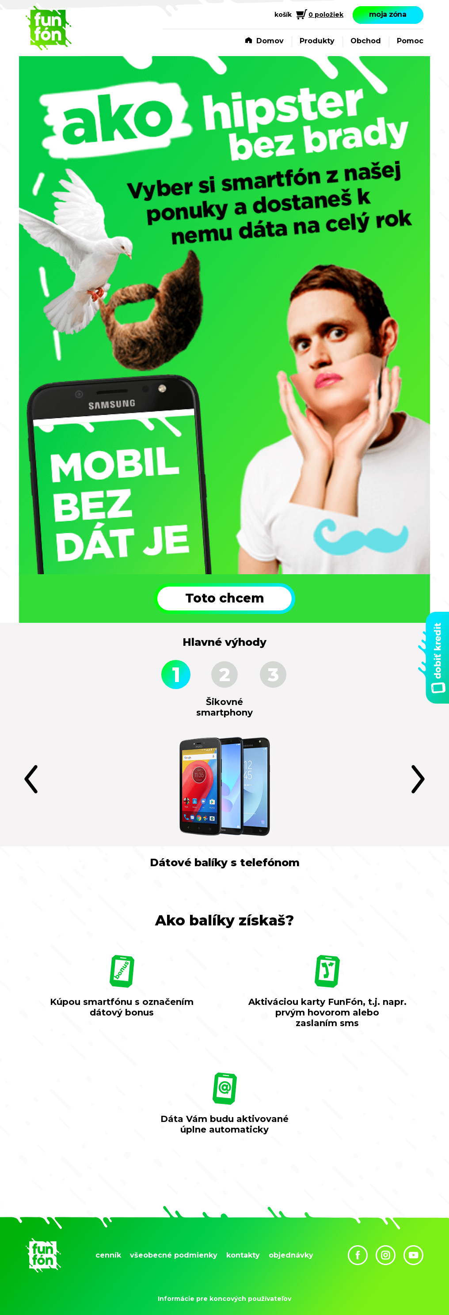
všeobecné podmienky (173, 1255)
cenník (108, 1255)
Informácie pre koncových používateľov (224, 1299)
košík (283, 15)
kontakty (243, 1255)
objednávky (291, 1255)
